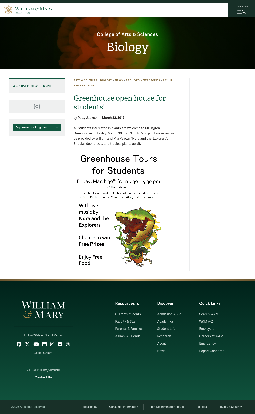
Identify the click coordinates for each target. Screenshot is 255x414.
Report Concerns (211, 351)
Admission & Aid (169, 314)
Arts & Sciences (85, 80)
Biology (127, 47)
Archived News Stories (143, 80)
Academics (165, 322)
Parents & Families (129, 329)
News (119, 80)
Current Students (128, 314)
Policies (201, 407)
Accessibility (89, 407)
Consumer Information (123, 407)
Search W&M (209, 314)
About (161, 344)
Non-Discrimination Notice (167, 407)
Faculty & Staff (126, 322)
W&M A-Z (206, 322)
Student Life (166, 329)
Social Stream (43, 353)
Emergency (207, 344)
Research (164, 336)
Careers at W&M (211, 336)
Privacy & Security (230, 407)
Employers (206, 329)
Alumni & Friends (127, 336)
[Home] (28, 9)
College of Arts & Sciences (127, 34)
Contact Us (43, 377)
